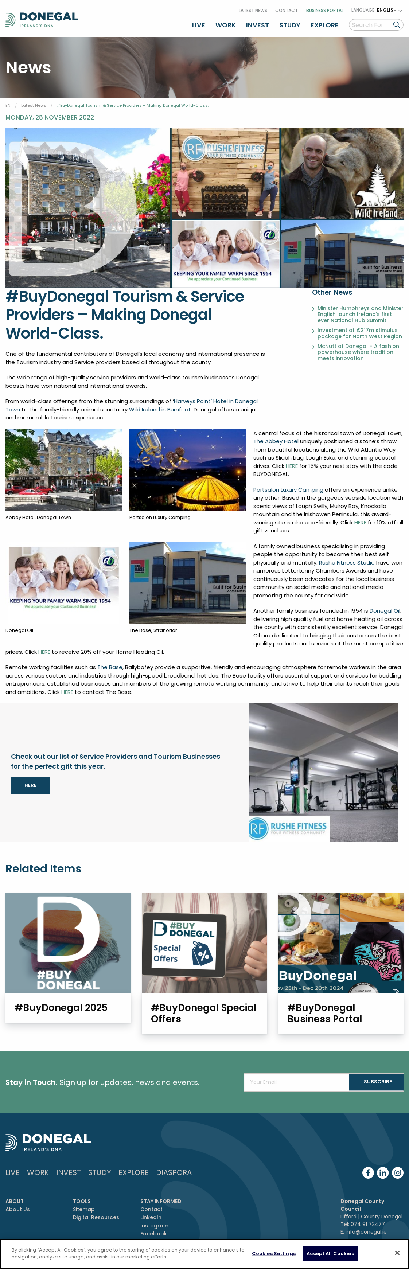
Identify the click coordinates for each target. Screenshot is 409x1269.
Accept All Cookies (330, 1253)
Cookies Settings (274, 1253)
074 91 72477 (368, 1223)
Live (198, 23)
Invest (257, 23)
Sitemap (84, 1208)
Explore (325, 23)
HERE (292, 463)
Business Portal (324, 8)
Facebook (153, 1232)
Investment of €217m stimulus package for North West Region (360, 331)
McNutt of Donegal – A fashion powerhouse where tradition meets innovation (358, 349)
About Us (17, 1208)
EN (8, 103)
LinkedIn (150, 1216)
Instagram (154, 1224)
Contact (286, 8)
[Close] (397, 1253)
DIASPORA (174, 1171)
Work (225, 23)
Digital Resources (96, 1216)
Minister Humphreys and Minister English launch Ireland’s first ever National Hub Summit (361, 312)
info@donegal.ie (366, 1230)
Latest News (253, 8)
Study (289, 23)
